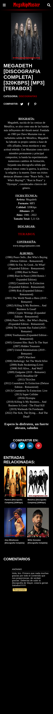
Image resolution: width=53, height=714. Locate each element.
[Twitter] (21, 104)
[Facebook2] (28, 104)
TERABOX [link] (26, 234)
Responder (20, 590)
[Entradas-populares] (15, 481)
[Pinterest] (35, 104)
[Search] (48, 5)
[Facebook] (13, 445)
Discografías (28, 96)
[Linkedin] (30, 445)
